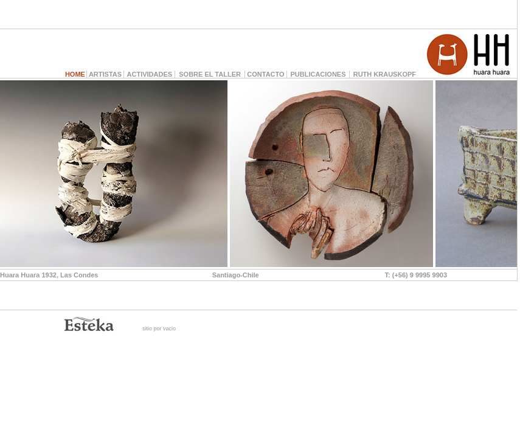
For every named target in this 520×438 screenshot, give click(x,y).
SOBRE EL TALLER (210, 74)
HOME (75, 74)
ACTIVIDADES (150, 74)
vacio (169, 328)
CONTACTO (265, 74)
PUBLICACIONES (317, 74)
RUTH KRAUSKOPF (384, 74)
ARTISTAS (105, 74)
